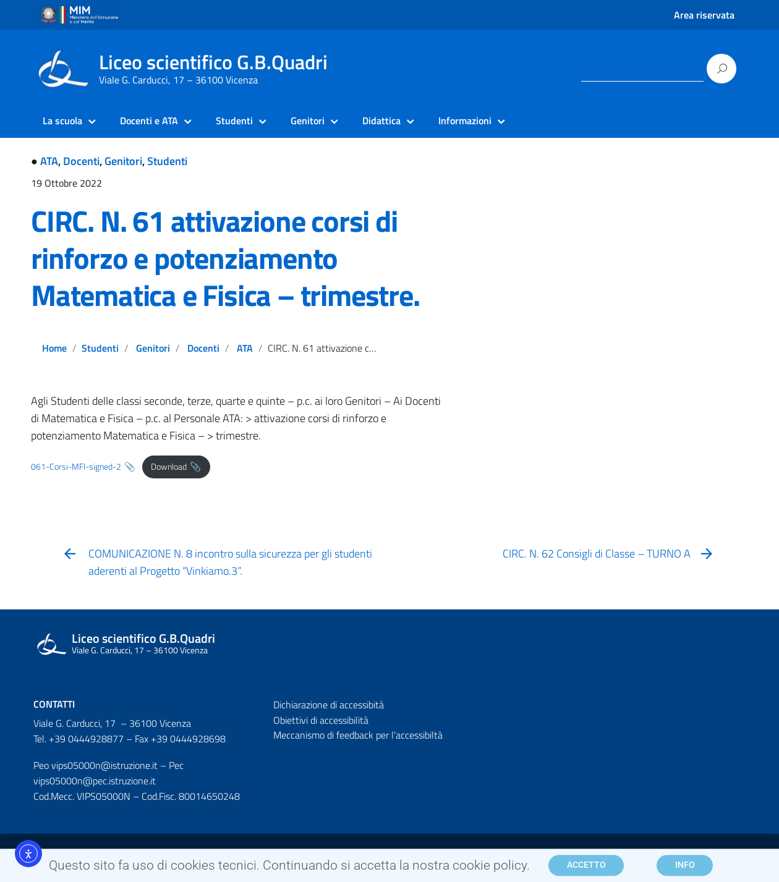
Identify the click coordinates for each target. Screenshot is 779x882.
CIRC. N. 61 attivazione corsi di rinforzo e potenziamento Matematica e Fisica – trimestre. (225, 258)
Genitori (123, 161)
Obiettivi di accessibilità (320, 720)
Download (169, 466)
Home (54, 348)
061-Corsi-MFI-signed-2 (76, 466)
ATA (49, 161)
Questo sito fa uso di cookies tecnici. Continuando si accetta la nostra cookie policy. (289, 869)
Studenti (167, 161)
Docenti (81, 161)
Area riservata (704, 14)
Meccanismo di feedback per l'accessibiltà (358, 734)
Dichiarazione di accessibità (328, 704)
